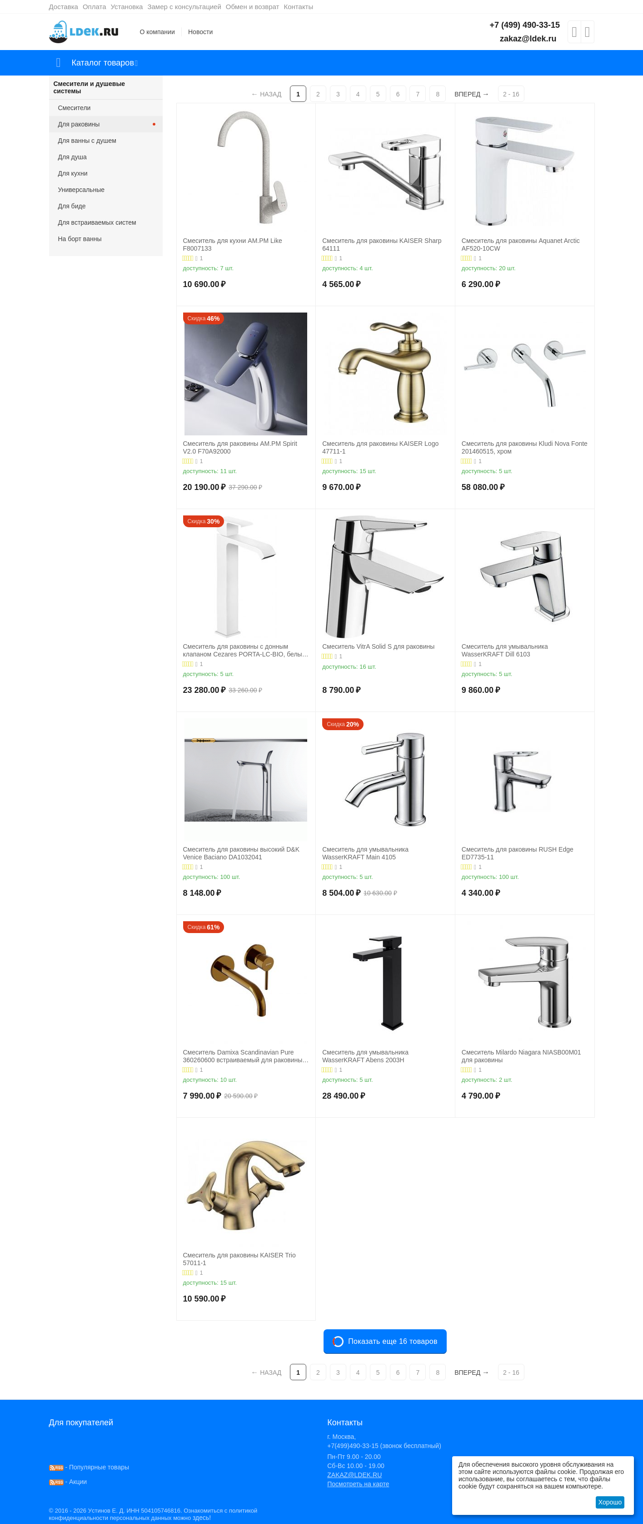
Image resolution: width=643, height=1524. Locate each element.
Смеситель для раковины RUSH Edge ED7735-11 (517, 853)
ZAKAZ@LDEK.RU (354, 1475)
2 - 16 (511, 94)
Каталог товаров (103, 62)
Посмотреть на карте (358, 1484)
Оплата (94, 6)
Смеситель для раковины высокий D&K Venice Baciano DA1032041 (241, 853)
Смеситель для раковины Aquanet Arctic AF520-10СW (521, 244)
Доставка (63, 6)
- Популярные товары (89, 1467)
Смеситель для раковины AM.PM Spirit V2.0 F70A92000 (240, 447)
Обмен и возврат (252, 6)
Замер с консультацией (184, 6)
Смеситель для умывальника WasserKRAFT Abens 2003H (365, 1056)
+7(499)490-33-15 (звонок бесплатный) (384, 1445)
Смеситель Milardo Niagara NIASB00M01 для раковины (521, 1056)
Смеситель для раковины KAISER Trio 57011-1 (239, 1259)
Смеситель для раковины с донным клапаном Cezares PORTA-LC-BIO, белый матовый (244, 650)
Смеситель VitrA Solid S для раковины (378, 646)
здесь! (202, 1517)
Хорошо (610, 1502)
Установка (127, 6)
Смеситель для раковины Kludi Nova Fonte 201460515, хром (525, 447)
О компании (157, 31)
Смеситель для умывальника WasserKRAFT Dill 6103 (505, 650)
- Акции (68, 1481)
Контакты (298, 6)
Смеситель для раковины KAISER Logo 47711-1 (380, 447)
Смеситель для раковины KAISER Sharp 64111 (381, 244)
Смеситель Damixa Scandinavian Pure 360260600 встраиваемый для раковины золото (243, 1056)
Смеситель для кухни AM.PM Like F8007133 (232, 244)
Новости (200, 31)
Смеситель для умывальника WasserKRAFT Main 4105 (365, 853)
